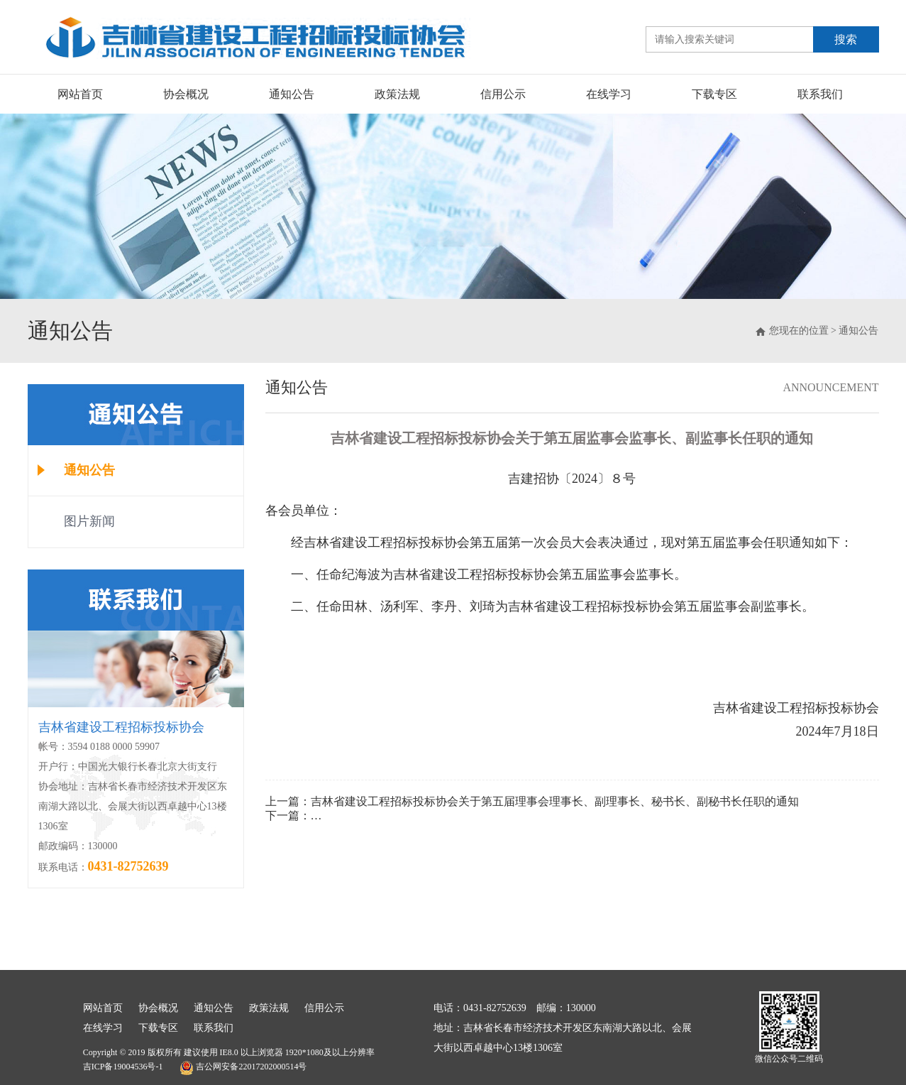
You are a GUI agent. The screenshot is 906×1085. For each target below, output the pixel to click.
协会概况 (186, 94)
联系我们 (820, 94)
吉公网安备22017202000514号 (242, 1068)
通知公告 (291, 94)
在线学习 (608, 94)
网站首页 (80, 94)
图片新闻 (89, 521)
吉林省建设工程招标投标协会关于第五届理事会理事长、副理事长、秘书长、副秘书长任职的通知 (555, 801)
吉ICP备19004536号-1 (123, 1067)
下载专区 (714, 94)
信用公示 (503, 94)
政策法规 (397, 94)
